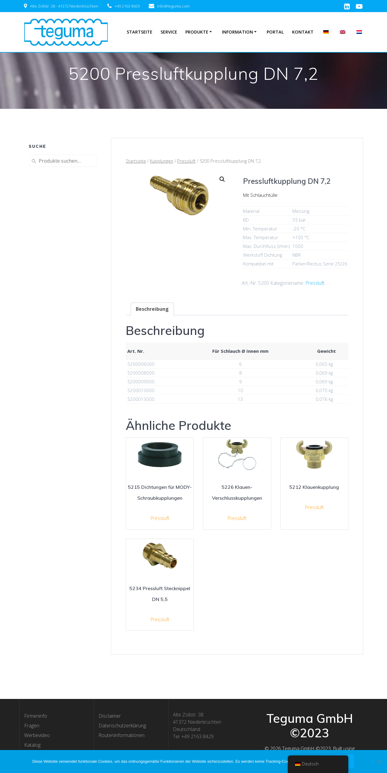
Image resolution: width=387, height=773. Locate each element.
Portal (275, 32)
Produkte (196, 32)
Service (169, 32)
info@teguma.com (173, 6)
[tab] (152, 309)
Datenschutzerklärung (122, 725)
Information (237, 32)
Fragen (31, 725)
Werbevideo (37, 735)
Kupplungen (161, 161)
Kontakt (303, 32)
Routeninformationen (122, 735)
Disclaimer (110, 716)
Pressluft (186, 161)
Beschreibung (152, 309)
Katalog (32, 745)
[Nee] (379, 761)
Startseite (139, 32)
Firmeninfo (35, 716)
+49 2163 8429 (127, 6)
